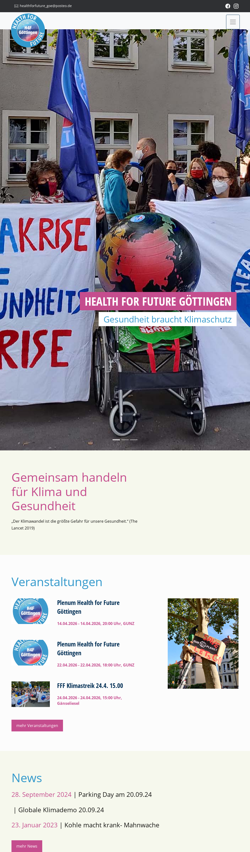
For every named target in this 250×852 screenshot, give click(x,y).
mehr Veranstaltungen (37, 725)
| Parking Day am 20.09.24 (81, 794)
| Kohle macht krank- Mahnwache (85, 825)
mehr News (26, 846)
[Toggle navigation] (233, 22)
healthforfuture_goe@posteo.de (46, 5)
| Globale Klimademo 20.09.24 (57, 810)
